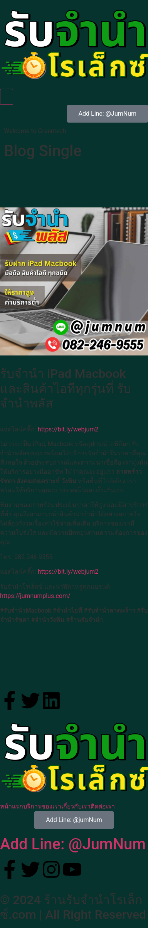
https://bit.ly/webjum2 (68, 429)
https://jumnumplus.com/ (35, 596)
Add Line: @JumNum (73, 844)
